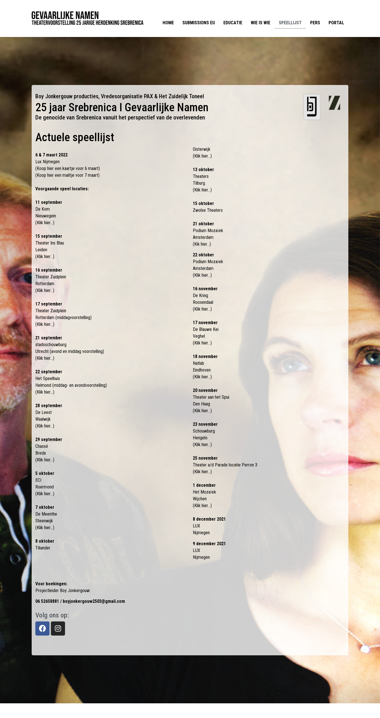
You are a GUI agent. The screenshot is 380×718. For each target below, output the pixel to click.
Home (168, 22)
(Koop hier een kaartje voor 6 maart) (67, 168)
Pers (315, 22)
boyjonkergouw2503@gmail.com (94, 601)
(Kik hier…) (202, 244)
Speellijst (290, 22)
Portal (336, 22)
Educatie (232, 22)
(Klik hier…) (44, 222)
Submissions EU (198, 22)
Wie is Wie (260, 22)
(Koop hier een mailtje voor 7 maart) (67, 175)
